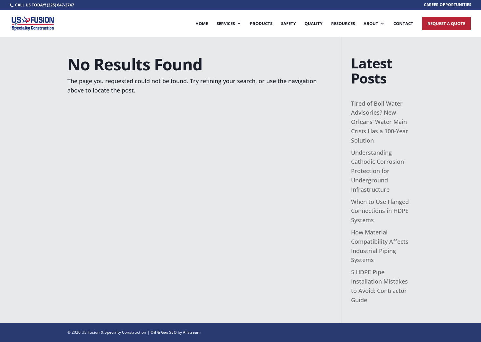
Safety (288, 23)
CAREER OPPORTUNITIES (447, 5)
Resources (343, 23)
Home (201, 23)
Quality (313, 23)
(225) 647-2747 (60, 5)
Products (261, 23)
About (371, 23)
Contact (403, 23)
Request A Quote (446, 23)
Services (226, 23)
